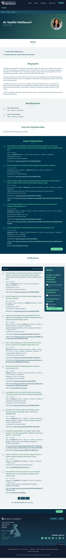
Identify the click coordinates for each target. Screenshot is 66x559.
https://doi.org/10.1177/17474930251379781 (28, 161)
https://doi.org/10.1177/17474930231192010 (26, 406)
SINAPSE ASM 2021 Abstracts (20, 468)
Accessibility (32, 550)
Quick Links (53, 3)
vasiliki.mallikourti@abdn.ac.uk (14, 51)
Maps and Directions (6, 538)
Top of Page (60, 545)
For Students (52, 519)
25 (17, 503)
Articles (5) (51, 307)
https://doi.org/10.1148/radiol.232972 (26, 239)
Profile (13, 12)
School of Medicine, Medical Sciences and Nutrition (20, 54)
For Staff (60, 519)
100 (23, 503)
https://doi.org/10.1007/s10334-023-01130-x (27, 427)
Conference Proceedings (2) (55, 286)
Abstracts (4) (52, 304)
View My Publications (56, 249)
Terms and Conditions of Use (14, 550)
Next (23, 498)
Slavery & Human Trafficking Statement (49, 550)
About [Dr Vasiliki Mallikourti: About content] (33, 42)
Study (30, 3)
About (37, 3)
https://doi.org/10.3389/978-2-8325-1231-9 (26, 450)
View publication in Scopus (20, 246)
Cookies (37, 550)
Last (27, 498)
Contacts (4, 534)
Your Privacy (25, 550)
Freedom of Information (33, 552)
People (4, 8)
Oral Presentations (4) (54, 296)
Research (44, 3)
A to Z (3, 536)
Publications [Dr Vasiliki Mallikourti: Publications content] (33, 258)
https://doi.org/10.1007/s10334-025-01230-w (29, 196)
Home (3, 12)
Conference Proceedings (19, 493)
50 (20, 503)
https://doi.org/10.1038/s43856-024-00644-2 (29, 219)
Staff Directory (5, 540)
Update (59, 512)
